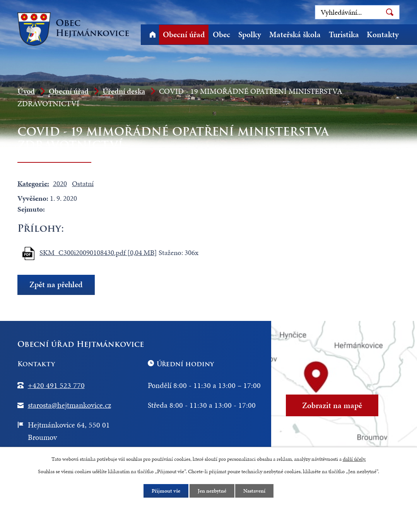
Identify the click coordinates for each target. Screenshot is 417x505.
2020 (60, 183)
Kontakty (383, 34)
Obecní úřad (184, 34)
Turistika (344, 34)
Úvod (152, 35)
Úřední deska (124, 91)
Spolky (249, 34)
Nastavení (255, 491)
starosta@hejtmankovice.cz (69, 405)
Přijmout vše (166, 491)
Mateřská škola (295, 34)
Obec (221, 34)
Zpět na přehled (55, 284)
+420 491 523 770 (56, 385)
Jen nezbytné (212, 491)
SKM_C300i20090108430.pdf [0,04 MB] (98, 252)
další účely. (354, 459)
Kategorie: (33, 183)
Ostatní (83, 183)
